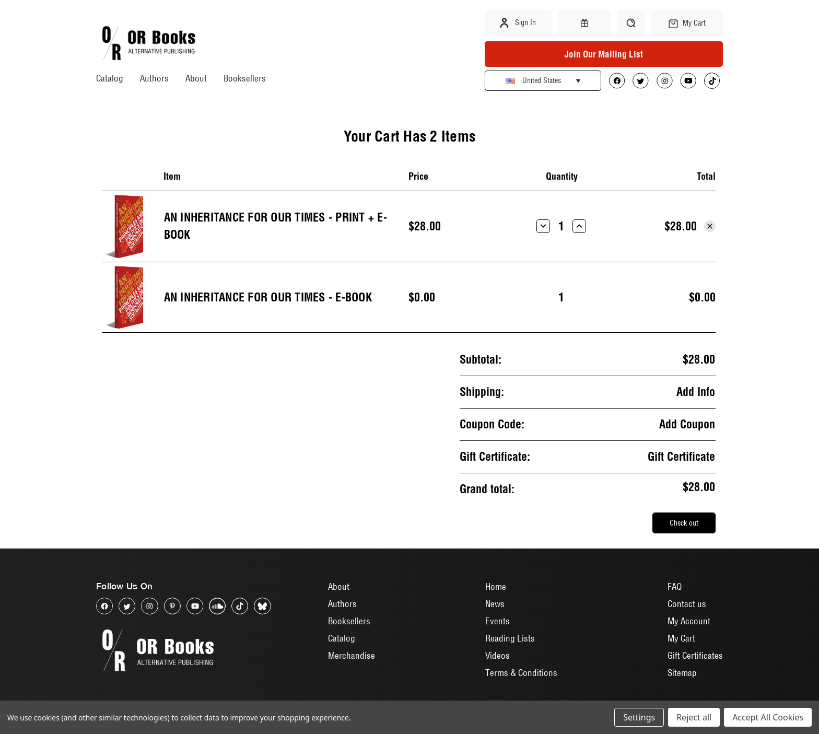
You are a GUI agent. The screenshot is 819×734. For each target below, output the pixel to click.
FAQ (675, 586)
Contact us (687, 603)
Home (495, 586)
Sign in (518, 23)
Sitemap (682, 672)
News (495, 603)
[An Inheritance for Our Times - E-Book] (561, 297)
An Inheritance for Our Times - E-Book (268, 297)
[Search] (631, 23)
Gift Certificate (681, 456)
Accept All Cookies (767, 717)
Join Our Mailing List (604, 54)
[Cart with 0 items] (687, 23)
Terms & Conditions (521, 672)
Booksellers (245, 78)
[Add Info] (695, 392)
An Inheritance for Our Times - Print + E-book (275, 226)
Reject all (693, 717)
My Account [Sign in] (689, 620)
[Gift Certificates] (584, 23)
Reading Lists (510, 638)
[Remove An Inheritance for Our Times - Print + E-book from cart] (710, 226)
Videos (497, 655)
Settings (639, 717)
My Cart (681, 638)
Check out (684, 523)
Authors (154, 78)
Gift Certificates (695, 655)
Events (497, 620)
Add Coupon (687, 424)
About (196, 78)
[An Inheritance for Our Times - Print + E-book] (561, 226)
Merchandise (351, 655)
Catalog (109, 78)
